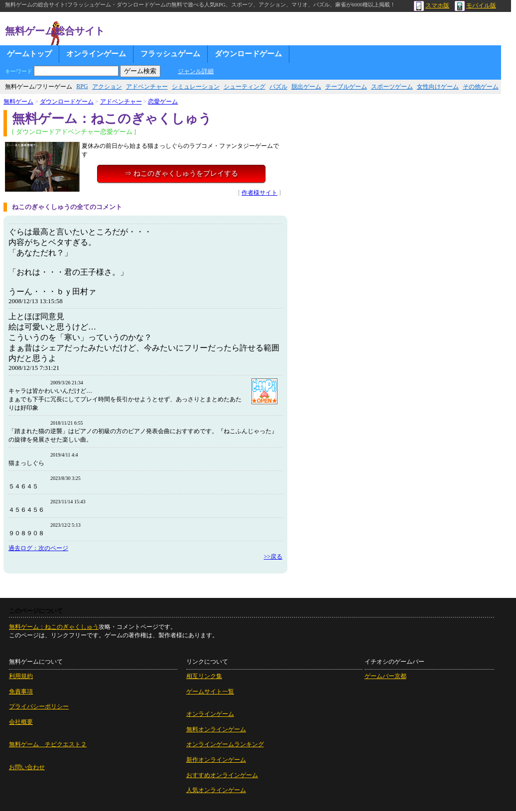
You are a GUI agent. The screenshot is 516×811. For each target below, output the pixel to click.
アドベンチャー (147, 86)
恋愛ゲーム (163, 101)
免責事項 (21, 691)
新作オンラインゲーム (216, 759)
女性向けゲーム (438, 86)
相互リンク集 (204, 676)
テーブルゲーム (346, 86)
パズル (278, 86)
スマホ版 (431, 5)
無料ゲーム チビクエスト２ (48, 744)
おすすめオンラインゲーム (222, 775)
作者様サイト (259, 192)
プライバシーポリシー (39, 706)
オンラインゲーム (96, 54)
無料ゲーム (18, 101)
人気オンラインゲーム (216, 790)
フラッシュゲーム (170, 54)
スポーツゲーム (392, 86)
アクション (107, 86)
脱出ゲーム (306, 86)
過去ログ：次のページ (38, 548)
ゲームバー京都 (385, 676)
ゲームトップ (29, 54)
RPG (82, 86)
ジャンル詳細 (196, 71)
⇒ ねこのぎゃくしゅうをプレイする (181, 173)
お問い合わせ (27, 767)
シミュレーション (196, 86)
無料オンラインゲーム (216, 729)
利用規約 (21, 676)
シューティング (244, 86)
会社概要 (21, 721)
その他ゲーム (481, 86)
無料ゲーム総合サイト (55, 30)
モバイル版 (475, 5)
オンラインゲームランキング (225, 744)
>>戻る (272, 556)
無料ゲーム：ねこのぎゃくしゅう (54, 626)
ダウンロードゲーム (248, 54)
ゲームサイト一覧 (210, 691)
